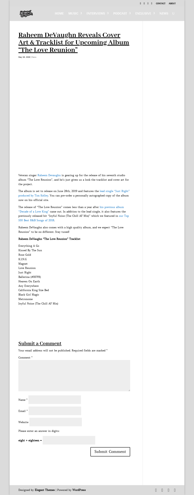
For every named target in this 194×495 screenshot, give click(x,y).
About (172, 4)
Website (23, 422)
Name (22, 400)
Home (59, 14)
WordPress (79, 490)
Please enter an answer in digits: (39, 431)
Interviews (96, 14)
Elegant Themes (45, 490)
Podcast (120, 14)
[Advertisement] (86, 314)
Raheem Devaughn (49, 175)
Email (23, 411)
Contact (160, 4)
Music (73, 14)
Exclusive (143, 14)
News (163, 14)
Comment (25, 357)
